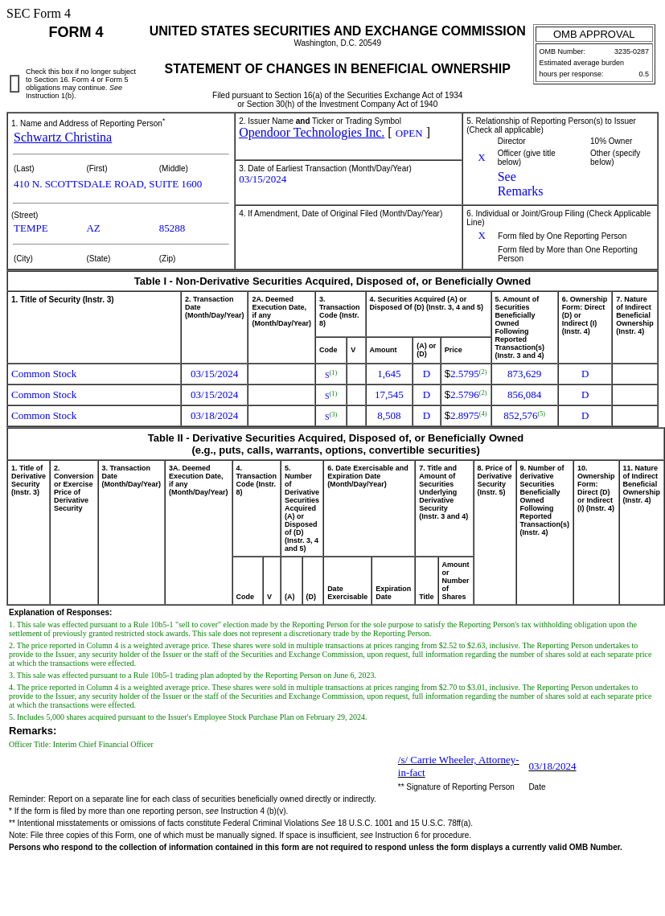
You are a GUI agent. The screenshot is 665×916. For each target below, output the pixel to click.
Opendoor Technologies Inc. (311, 132)
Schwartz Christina (63, 137)
